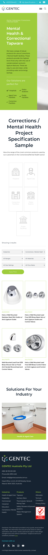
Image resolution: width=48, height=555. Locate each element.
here (16, 535)
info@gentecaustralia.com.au (17, 477)
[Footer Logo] (24, 458)
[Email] (44, 2)
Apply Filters (13, 272)
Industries (16, 20)
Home (9, 20)
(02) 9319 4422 (12, 474)
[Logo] (11, 8)
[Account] (40, 2)
